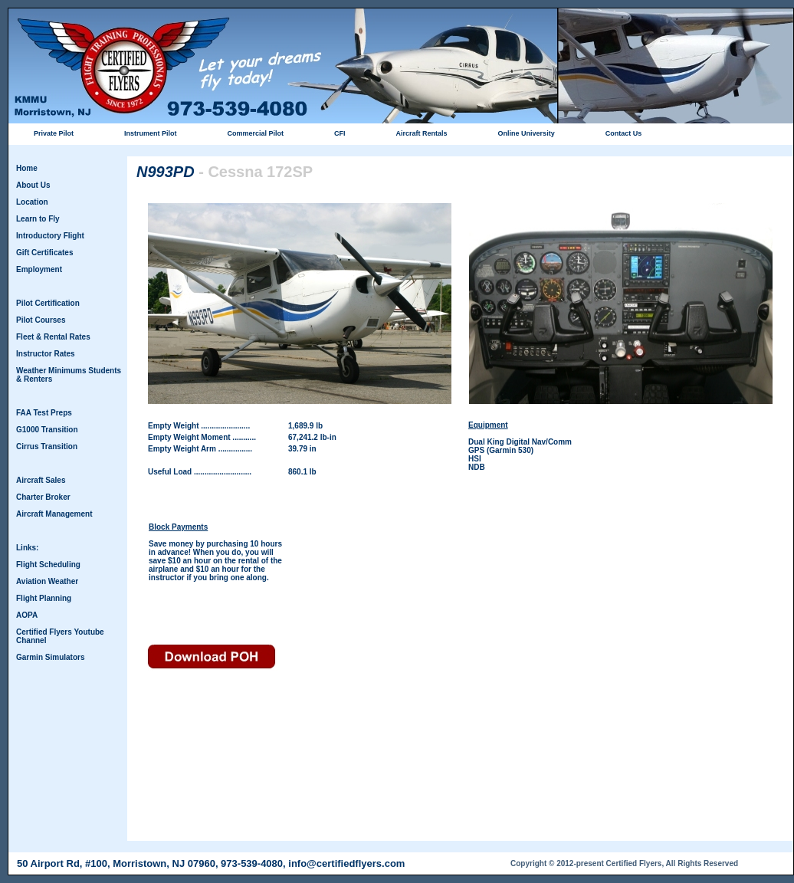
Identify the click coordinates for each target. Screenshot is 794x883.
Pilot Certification (48, 303)
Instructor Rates (45, 354)
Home (27, 168)
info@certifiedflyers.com (346, 863)
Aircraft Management (54, 514)
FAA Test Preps (44, 413)
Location (32, 202)
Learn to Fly (38, 219)
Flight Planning (43, 598)
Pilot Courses (40, 320)
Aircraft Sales (40, 480)
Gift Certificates (44, 252)
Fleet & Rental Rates (53, 337)
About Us (33, 185)
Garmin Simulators (50, 657)
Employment (39, 269)
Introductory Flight (50, 235)
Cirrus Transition (46, 446)
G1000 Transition (47, 429)
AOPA (27, 615)
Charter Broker (43, 497)
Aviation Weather (47, 581)
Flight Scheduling (48, 564)
